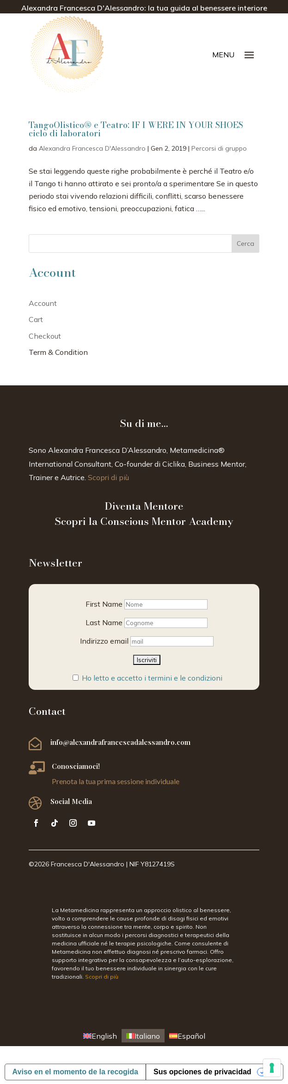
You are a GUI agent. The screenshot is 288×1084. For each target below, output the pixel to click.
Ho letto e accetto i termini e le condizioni (152, 677)
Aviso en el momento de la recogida (75, 1072)
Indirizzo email (104, 641)
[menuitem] (100, 1035)
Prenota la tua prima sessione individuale (115, 781)
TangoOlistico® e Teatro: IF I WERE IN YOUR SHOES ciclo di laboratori (136, 129)
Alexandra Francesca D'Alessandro (92, 148)
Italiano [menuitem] (147, 1036)
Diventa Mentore (144, 506)
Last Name (104, 622)
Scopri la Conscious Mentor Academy (144, 521)
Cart (36, 319)
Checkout (45, 336)
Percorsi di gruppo (219, 148)
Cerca (245, 243)
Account (43, 303)
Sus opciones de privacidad (202, 1072)
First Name (104, 604)
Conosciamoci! (76, 766)
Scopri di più (108, 477)
